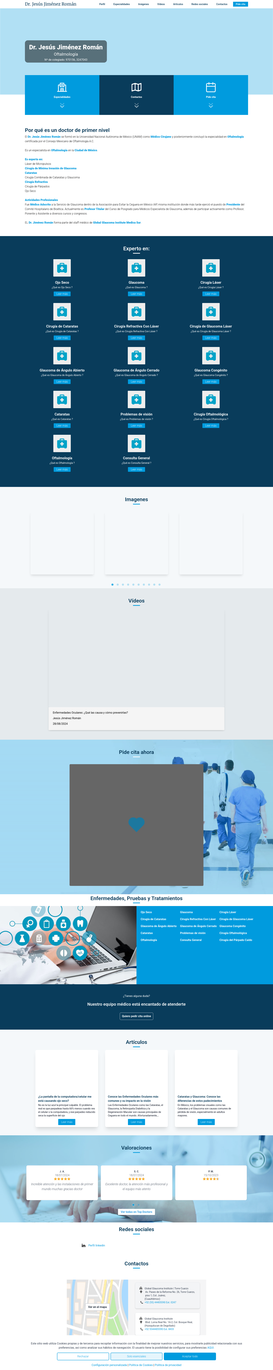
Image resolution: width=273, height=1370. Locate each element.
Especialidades (121, 4)
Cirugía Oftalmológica (233, 933)
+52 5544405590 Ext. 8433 (159, 1329)
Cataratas (147, 933)
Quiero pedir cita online (136, 1016)
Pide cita (240, 4)
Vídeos (161, 4)
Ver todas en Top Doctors (136, 1212)
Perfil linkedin (96, 1245)
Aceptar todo (190, 1356)
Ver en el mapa (97, 1307)
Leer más (62, 294)
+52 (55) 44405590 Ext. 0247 (160, 1302)
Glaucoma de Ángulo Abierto (159, 926)
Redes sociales (199, 4)
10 (160, 585)
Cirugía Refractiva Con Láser (198, 919)
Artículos (178, 4)
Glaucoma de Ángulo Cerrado (198, 926)
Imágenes (143, 4)
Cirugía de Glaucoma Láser (236, 919)
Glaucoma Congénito (232, 926)
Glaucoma (186, 912)
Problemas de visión (193, 933)
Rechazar (83, 1356)
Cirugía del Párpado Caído (235, 940)
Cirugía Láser (227, 912)
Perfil (102, 4)
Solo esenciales (136, 1356)
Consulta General (191, 940)
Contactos (221, 4)
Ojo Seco (146, 912)
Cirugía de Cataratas (153, 919)
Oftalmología (149, 940)
